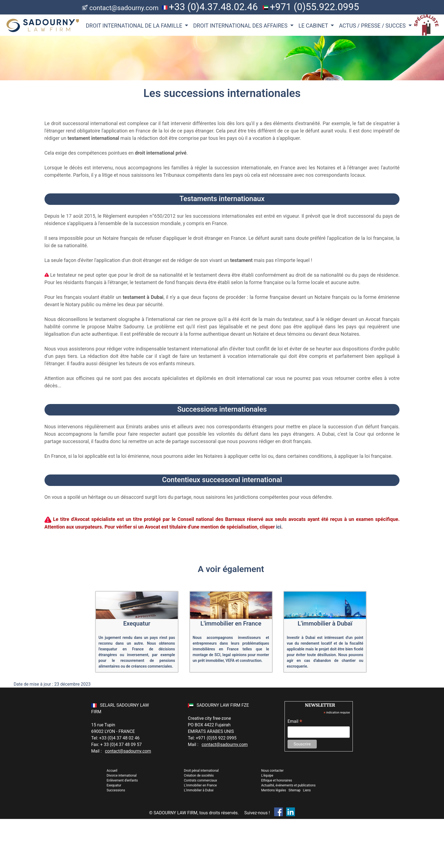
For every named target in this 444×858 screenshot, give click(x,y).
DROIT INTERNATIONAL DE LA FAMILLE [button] (134, 25)
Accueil (112, 771)
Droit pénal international (201, 771)
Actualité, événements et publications (288, 785)
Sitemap (294, 790)
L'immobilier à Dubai (199, 790)
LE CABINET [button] (313, 25)
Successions (116, 790)
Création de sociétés (199, 775)
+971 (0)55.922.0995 (314, 7)
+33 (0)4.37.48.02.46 (213, 7)
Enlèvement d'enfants (122, 780)
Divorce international (122, 775)
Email (295, 722)
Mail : (121, 751)
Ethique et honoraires (276, 780)
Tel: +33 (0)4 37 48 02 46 (115, 738)
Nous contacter (272, 771)
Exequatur (114, 785)
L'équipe (267, 775)
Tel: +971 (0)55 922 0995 (212, 738)
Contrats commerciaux (200, 780)
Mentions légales (274, 790)
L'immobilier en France (200, 785)
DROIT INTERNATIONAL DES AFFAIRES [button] (241, 25)
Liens (307, 790)
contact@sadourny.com (123, 8)
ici (278, 527)
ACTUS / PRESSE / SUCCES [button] (373, 25)
